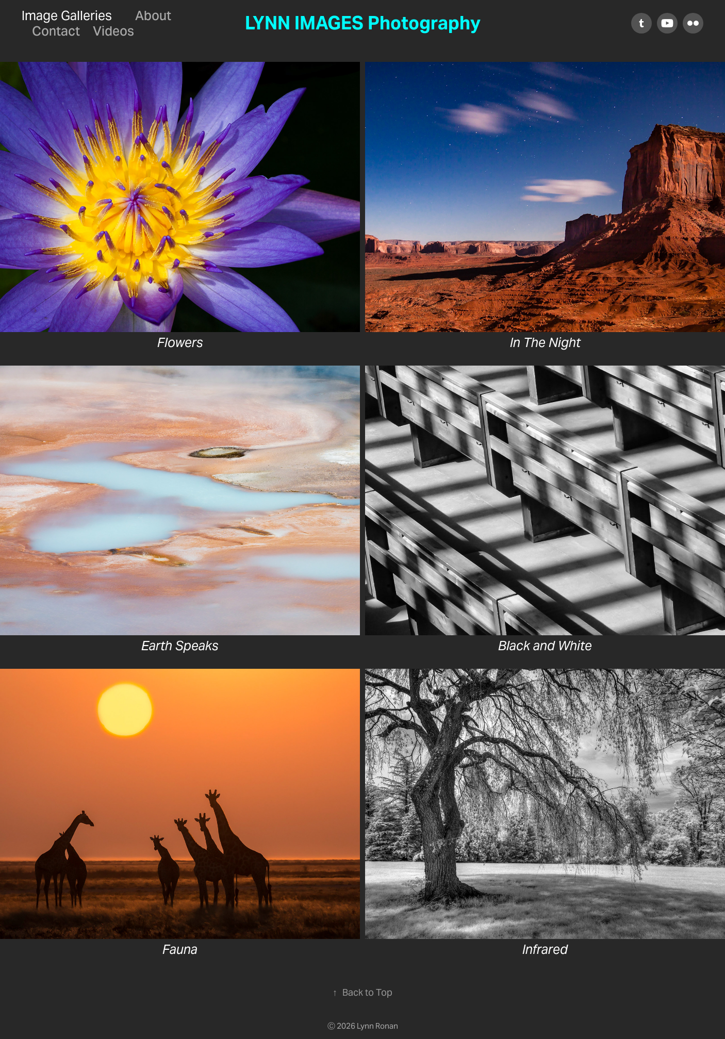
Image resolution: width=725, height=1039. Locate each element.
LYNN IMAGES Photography (363, 23)
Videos (113, 31)
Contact (56, 31)
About (153, 15)
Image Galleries (67, 15)
